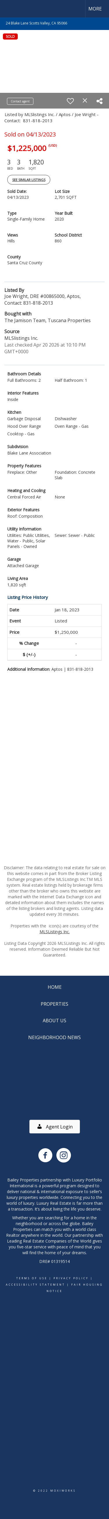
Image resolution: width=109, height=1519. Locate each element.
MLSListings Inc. (55, 931)
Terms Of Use (31, 1278)
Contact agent (20, 101)
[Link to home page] (9, 8)
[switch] (70, 100)
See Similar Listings (28, 180)
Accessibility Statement (35, 1284)
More (95, 9)
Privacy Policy (71, 1278)
